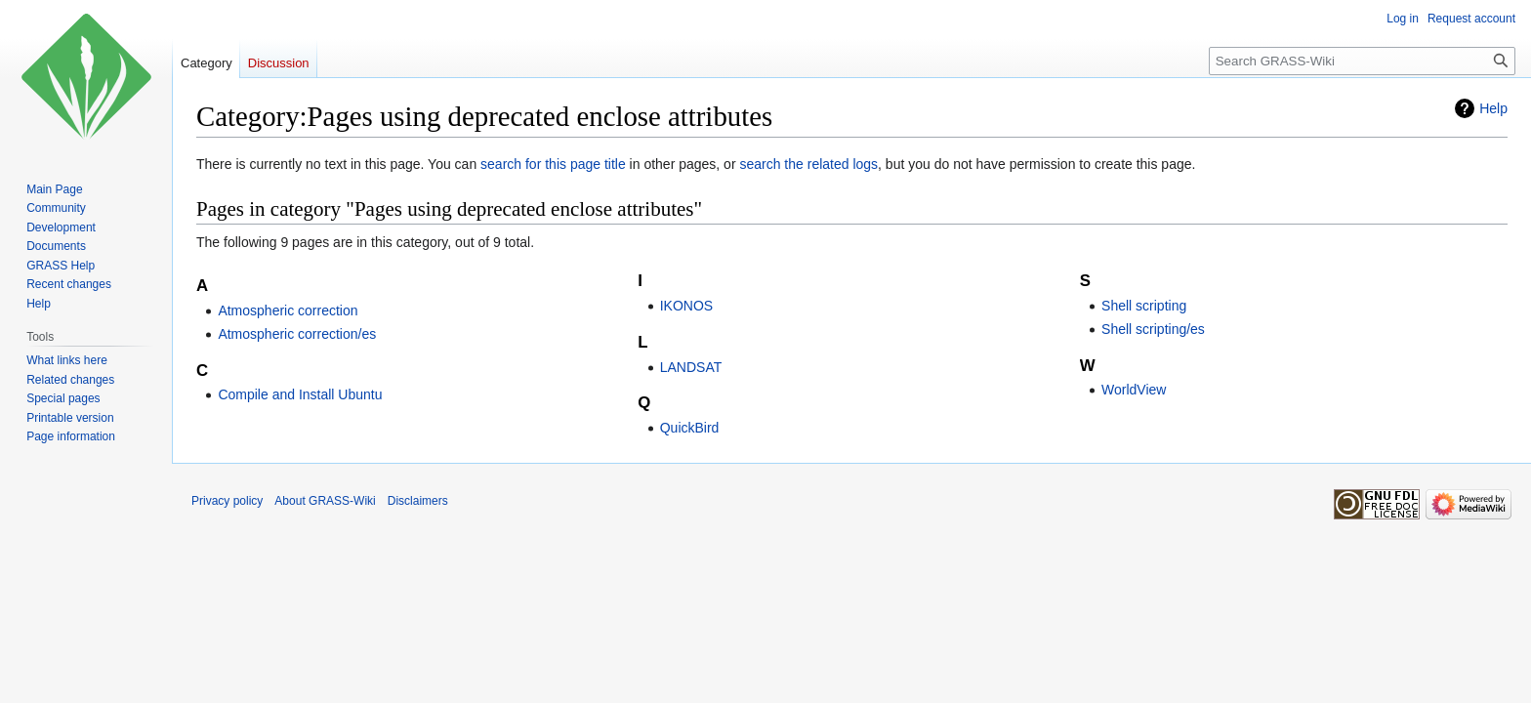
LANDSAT (691, 367)
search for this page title (553, 164)
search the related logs (808, 164)
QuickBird (690, 427)
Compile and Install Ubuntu (300, 394)
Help (1493, 108)
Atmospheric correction (287, 310)
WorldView (1133, 389)
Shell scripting (1143, 305)
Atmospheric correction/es (297, 334)
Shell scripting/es (1153, 329)
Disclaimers (418, 501)
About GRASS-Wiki (324, 501)
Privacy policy (227, 501)
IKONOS (686, 305)
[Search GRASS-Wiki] (1362, 61)
